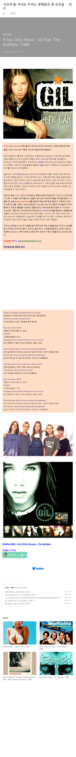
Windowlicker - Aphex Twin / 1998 (17, 659)
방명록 (12, 13)
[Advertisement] (38, 434)
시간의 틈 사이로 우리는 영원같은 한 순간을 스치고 (37, 5)
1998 (12, 655)
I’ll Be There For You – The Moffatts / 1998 (20, 662)
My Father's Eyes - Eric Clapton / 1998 (19, 668)
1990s (7, 655)
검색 (66, 4)
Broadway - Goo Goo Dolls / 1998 (17, 671)
